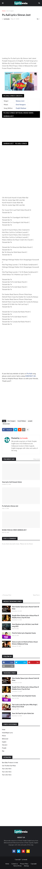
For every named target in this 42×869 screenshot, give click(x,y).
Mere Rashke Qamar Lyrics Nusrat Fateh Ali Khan (25, 608)
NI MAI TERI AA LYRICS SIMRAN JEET (14, 530)
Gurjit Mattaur (21, 108)
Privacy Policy (24, 864)
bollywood (5, 739)
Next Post (36, 595)
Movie (4, 735)
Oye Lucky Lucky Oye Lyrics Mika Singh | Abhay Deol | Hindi (24, 706)
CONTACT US (30, 376)
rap (3, 751)
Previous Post (7, 595)
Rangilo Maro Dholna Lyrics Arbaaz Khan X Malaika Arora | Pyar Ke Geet (25, 616)
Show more (36, 459)
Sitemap (26, 866)
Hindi (3, 729)
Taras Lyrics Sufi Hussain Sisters (12, 482)
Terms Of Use (17, 866)
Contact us (14, 864)
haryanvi (4, 745)
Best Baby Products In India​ (10, 762)
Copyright (34, 864)
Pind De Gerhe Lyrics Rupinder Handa (24, 633)
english (4, 742)
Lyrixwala (24, 438)
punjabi (30, 421)
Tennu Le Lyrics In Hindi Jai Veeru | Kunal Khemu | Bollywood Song (24, 643)
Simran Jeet (20, 101)
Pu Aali (29, 373)
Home (3, 11)
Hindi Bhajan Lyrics (7, 732)
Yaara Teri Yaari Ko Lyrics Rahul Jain (23, 713)
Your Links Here (6, 768)
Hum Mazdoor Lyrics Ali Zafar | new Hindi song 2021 (25, 625)
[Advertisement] (21, 38)
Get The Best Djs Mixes (9, 765)
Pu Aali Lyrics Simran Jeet (10, 506)
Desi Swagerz (10, 11)
